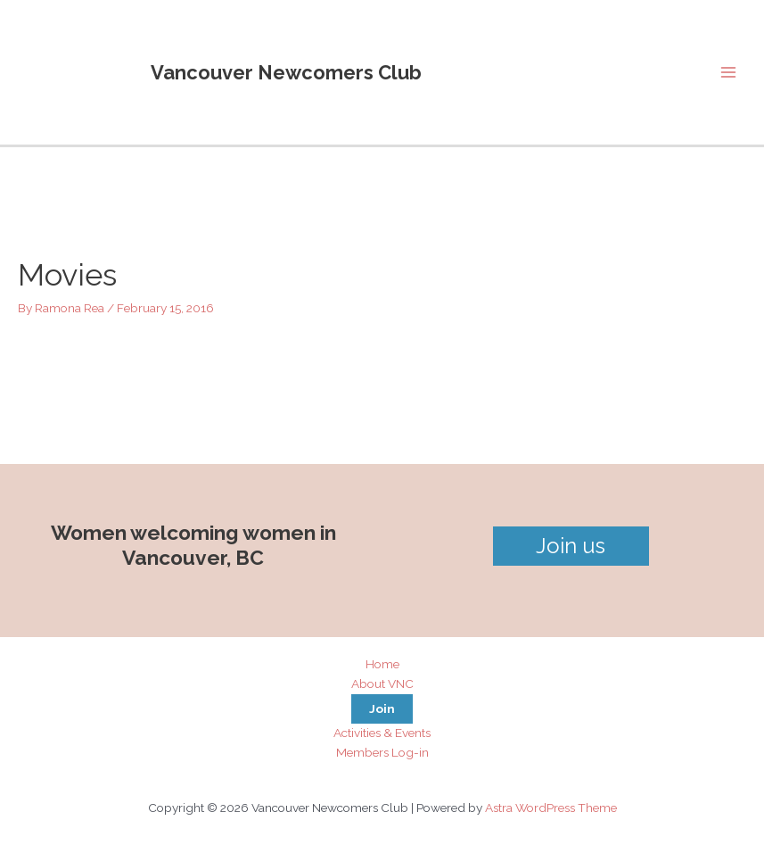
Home (382, 664)
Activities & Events (382, 732)
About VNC (382, 683)
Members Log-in (382, 752)
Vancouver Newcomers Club (286, 72)
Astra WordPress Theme (551, 807)
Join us (570, 546)
